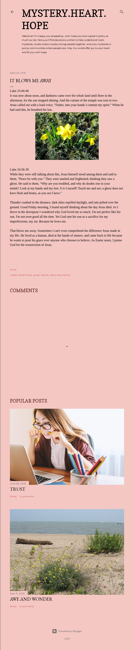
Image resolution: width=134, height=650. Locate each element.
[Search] (121, 11)
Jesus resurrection (60, 274)
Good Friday (25, 274)
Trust (17, 489)
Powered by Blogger (67, 631)
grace (36, 274)
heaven (45, 274)
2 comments (26, 496)
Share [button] (13, 269)
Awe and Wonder (31, 599)
